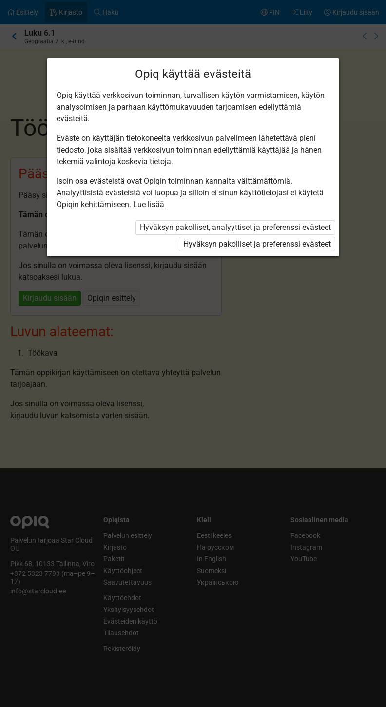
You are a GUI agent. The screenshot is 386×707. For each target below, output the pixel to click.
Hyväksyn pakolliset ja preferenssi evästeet (257, 243)
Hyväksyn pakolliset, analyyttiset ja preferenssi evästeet (235, 227)
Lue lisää (148, 204)
